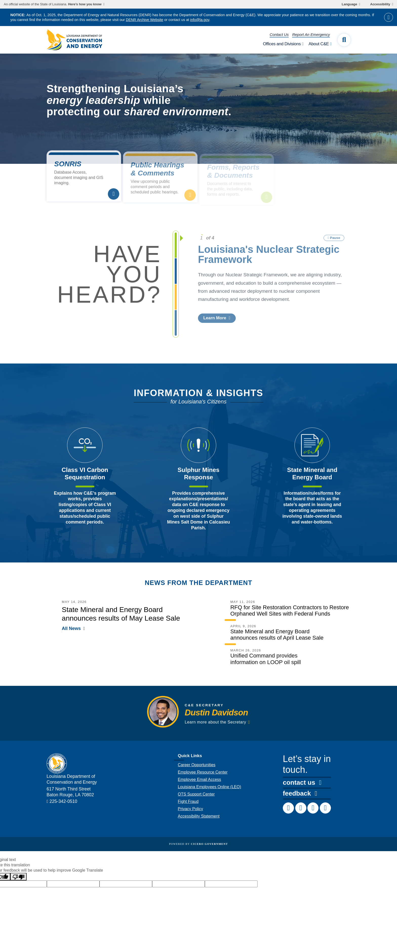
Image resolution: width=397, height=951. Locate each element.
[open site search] (344, 40)
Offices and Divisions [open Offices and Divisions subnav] (282, 43)
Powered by (198, 844)
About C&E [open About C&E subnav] (319, 43)
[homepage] (74, 40)
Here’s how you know (85, 4)
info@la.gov (199, 20)
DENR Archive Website (144, 20)
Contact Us (279, 34)
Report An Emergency (311, 34)
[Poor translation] (18, 876)
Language (349, 4)
